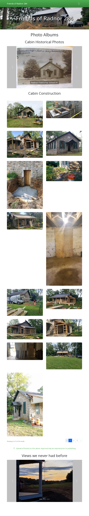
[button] (24, 114)
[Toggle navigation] (79, 4)
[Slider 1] (39, 85)
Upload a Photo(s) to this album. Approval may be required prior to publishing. (44, 448)
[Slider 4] (50, 85)
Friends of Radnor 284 (44, 18)
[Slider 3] (46, 85)
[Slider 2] (42, 85)
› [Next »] (80, 440)
